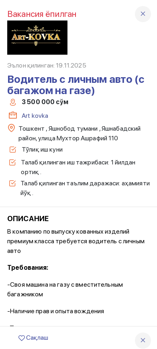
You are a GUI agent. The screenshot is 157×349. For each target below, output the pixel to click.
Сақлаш (33, 337)
